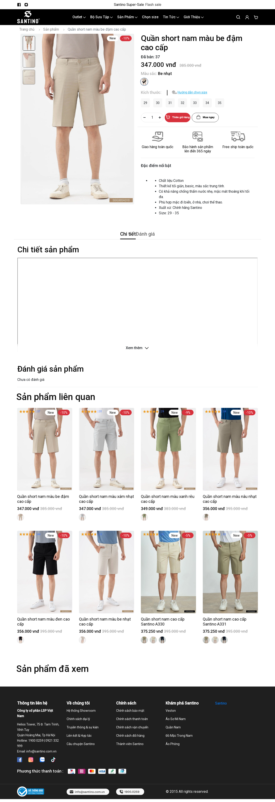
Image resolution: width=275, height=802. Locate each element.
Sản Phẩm (127, 19)
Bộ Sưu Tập (101, 19)
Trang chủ (26, 34)
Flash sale (153, 4)
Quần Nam (173, 736)
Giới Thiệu (194, 19)
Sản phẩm (51, 34)
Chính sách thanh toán (132, 728)
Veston (171, 720)
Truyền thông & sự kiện (83, 736)
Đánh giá (155, 241)
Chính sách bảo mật (130, 720)
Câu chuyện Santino (81, 753)
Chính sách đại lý (78, 728)
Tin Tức (171, 19)
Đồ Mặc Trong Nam (179, 745)
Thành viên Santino (130, 753)
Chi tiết (118, 241)
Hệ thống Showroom (81, 720)
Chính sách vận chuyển (132, 736)
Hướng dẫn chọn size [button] (192, 97)
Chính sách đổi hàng (130, 745)
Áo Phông (173, 753)
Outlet (79, 19)
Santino (221, 712)
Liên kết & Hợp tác (79, 745)
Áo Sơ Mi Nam (176, 728)
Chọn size (150, 19)
